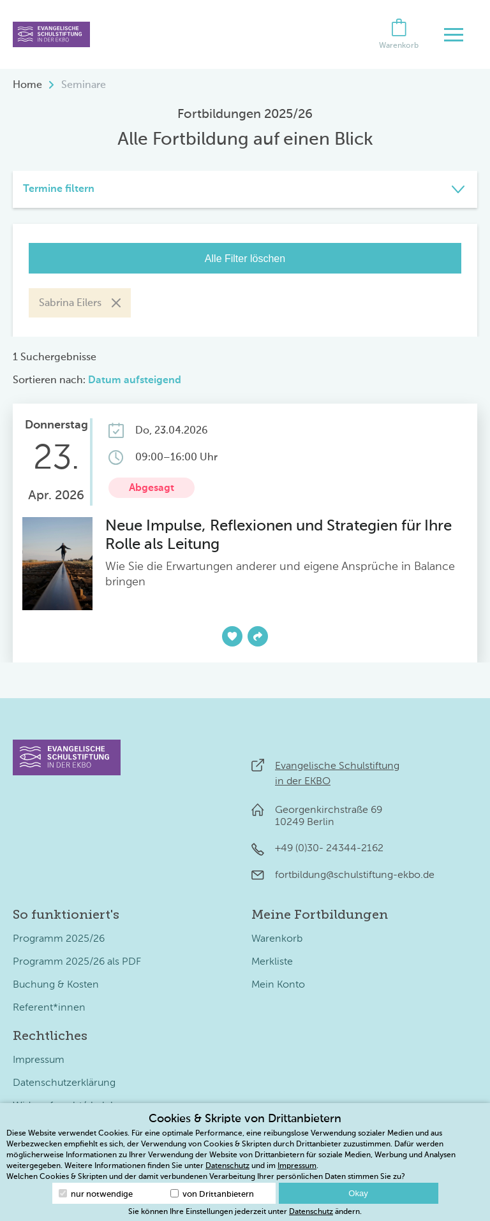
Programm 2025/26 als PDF (77, 962)
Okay (358, 1193)
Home (27, 85)
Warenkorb (276, 939)
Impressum (38, 1060)
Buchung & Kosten (56, 985)
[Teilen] (258, 636)
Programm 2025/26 (59, 939)
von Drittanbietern (212, 1194)
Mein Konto (278, 985)
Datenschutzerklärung (64, 1083)
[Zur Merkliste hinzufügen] (232, 636)
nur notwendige (96, 1194)
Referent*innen (49, 1008)
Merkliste (272, 962)
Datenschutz (227, 1166)
